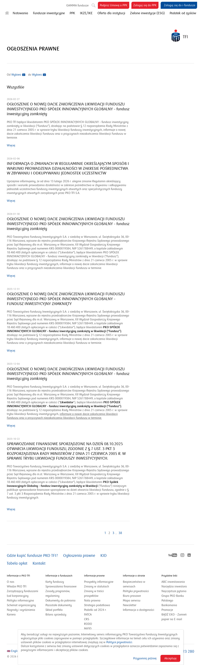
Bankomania (174, 605)
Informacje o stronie (134, 575)
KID (103, 555)
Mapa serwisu (131, 600)
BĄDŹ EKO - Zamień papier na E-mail (174, 617)
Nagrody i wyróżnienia (21, 610)
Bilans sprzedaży (55, 614)
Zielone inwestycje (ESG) (147, 13)
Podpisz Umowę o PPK (114, 6)
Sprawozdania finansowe (60, 586)
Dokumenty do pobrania (60, 600)
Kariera (11, 614)
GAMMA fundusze (77, 5)
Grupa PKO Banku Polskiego (172, 598)
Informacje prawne (94, 575)
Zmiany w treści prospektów (96, 593)
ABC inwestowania (173, 582)
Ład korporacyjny (17, 596)
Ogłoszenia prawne (79, 555)
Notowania (20, 13)
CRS (86, 619)
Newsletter (129, 605)
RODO (88, 624)
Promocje (167, 610)
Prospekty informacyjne (98, 582)
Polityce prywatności (119, 642)
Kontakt (39, 563)
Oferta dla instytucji (111, 13)
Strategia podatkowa (97, 605)
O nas (10, 582)
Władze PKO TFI (16, 586)
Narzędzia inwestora (174, 586)
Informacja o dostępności (138, 610)
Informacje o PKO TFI (18, 575)
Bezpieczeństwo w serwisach (134, 584)
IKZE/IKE (86, 13)
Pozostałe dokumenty (58, 605)
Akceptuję (170, 658)
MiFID (87, 628)
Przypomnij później (145, 658)
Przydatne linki (169, 575)
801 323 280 (183, 651)
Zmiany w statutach (100, 586)
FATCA (88, 614)
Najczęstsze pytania (173, 591)
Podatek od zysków (183, 13)
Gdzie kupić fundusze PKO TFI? (32, 555)
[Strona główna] (7, 13)
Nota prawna (92, 600)
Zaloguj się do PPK (145, 6)
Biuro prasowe (132, 596)
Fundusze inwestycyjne (49, 13)
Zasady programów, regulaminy (57, 593)
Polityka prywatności (136, 591)
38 (120, 533)
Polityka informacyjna (20, 600)
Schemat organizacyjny (21, 605)
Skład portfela (58, 610)
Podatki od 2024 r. (100, 610)
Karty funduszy (54, 582)
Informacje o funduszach (58, 575)
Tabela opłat (17, 563)
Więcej (11, 145)
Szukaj (93, 5)
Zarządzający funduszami (22, 591)
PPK (72, 13)
